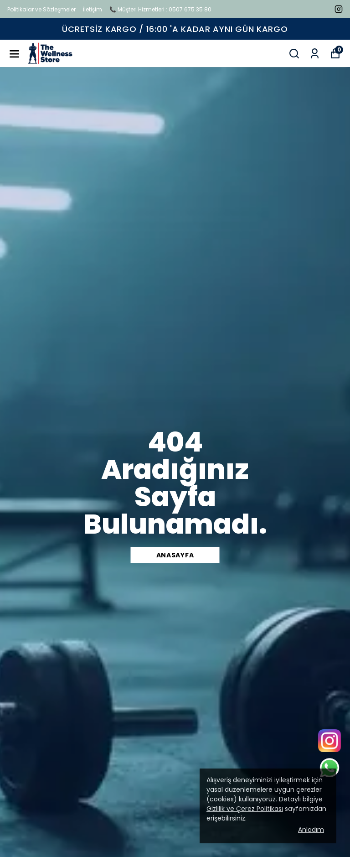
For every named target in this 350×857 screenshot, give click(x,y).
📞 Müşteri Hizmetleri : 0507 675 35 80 (160, 9)
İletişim (92, 9)
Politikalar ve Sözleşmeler (41, 9)
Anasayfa (175, 555)
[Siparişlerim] (314, 53)
